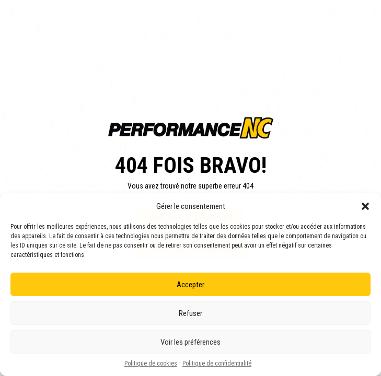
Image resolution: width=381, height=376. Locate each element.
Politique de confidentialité (216, 363)
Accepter (190, 284)
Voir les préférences (190, 342)
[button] (365, 206)
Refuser (190, 313)
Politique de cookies (150, 363)
